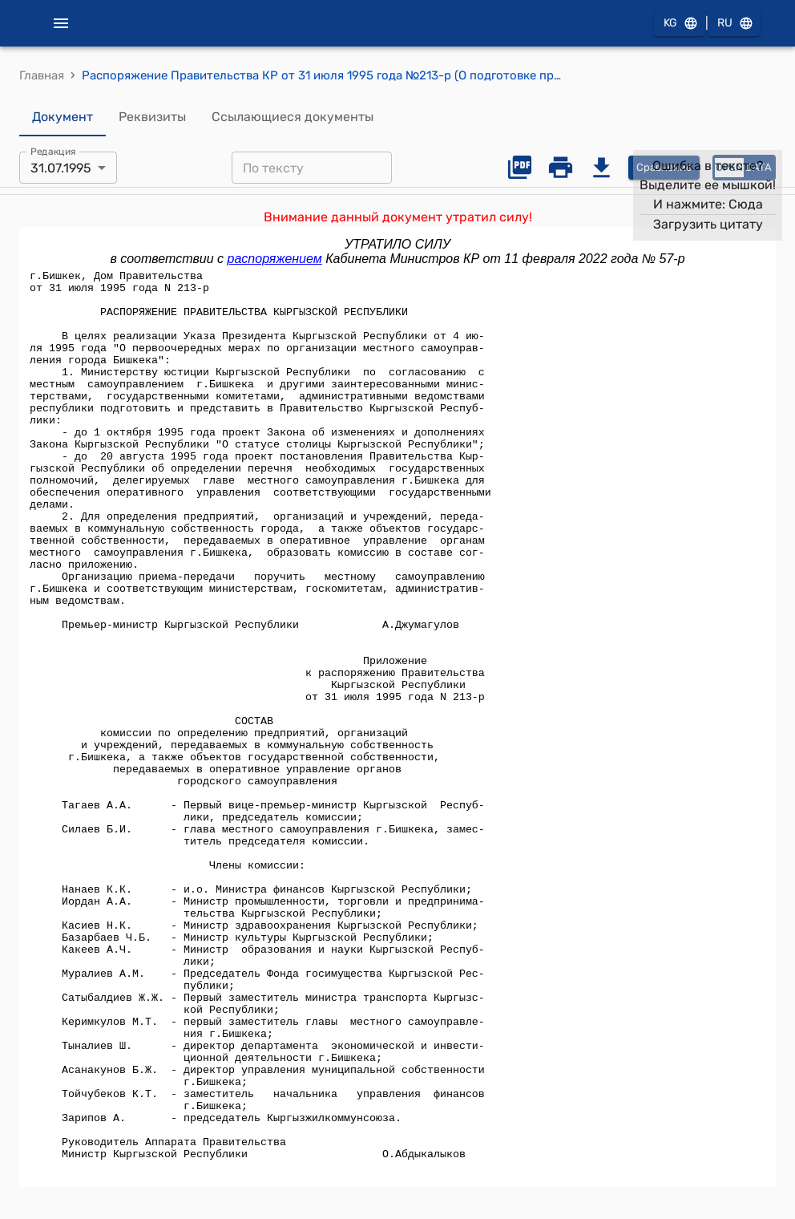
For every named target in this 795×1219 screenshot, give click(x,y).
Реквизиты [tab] (152, 117)
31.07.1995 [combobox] (60, 168)
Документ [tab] (62, 117)
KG (679, 23)
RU (734, 23)
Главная (41, 75)
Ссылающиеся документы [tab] (292, 117)
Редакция (53, 151)
